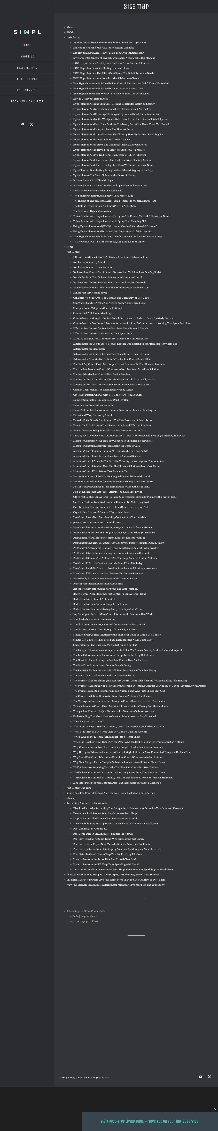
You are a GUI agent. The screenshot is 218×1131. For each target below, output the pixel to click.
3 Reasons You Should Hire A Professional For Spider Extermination (110, 257)
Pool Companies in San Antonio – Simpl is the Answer (103, 834)
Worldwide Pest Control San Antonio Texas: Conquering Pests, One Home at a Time (119, 773)
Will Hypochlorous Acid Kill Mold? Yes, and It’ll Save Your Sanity (109, 242)
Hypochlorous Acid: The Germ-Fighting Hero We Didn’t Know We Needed (114, 165)
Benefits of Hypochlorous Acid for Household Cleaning (103, 48)
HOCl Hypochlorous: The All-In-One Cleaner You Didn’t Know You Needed (114, 73)
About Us (71, 27)
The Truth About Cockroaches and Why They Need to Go (104, 676)
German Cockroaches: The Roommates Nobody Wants (103, 390)
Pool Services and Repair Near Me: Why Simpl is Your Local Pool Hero (111, 844)
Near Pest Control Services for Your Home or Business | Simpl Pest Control (113, 482)
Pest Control (73, 252)
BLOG (69, 32)
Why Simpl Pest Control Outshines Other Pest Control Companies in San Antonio (118, 757)
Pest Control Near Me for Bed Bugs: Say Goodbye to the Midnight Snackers (114, 533)
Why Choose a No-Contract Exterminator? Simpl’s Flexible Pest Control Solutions (118, 747)
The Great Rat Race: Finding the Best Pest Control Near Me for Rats (109, 660)
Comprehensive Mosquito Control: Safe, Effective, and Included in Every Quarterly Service (123, 318)
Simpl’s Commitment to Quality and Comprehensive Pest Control (109, 624)
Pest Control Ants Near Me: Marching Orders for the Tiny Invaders (109, 517)
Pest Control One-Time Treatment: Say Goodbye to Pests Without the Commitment (118, 543)
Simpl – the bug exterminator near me (94, 619)
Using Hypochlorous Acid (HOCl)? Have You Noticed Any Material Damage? (115, 226)
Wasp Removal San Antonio (88, 721)
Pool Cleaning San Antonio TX (90, 829)
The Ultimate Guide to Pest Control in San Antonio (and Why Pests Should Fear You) (119, 691)
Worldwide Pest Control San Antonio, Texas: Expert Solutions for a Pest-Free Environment (123, 778)
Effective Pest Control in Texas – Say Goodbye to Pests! (103, 334)
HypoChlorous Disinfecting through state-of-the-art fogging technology (113, 170)
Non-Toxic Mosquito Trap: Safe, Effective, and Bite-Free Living (107, 492)
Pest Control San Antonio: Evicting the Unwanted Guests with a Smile (111, 553)
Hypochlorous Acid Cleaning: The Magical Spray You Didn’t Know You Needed (116, 114)
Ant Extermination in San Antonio (92, 267)
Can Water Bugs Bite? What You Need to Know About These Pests (109, 303)
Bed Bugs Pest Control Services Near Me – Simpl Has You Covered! (109, 282)
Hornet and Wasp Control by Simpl (92, 415)
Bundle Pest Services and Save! (90, 293)
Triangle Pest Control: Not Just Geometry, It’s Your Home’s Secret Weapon (113, 711)
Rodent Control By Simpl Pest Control (94, 599)
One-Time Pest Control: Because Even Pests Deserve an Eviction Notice (112, 507)
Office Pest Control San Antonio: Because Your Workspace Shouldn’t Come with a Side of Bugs (124, 497)
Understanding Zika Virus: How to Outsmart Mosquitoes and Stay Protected (114, 716)
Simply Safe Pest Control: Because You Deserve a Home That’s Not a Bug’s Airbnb (110, 793)
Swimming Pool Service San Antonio (86, 803)
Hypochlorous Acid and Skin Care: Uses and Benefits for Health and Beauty (114, 104)
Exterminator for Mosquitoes (89, 349)
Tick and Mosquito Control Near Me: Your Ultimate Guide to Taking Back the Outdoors (120, 706)
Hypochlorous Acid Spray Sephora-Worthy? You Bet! (102, 140)
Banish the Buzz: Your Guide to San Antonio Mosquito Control (107, 277)
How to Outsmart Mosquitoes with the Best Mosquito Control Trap (109, 431)
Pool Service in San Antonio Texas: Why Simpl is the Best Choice (108, 839)
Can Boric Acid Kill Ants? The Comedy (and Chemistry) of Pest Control (112, 298)
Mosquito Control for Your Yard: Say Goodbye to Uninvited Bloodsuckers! (113, 441)
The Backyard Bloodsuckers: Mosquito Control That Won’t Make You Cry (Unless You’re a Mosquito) (127, 650)
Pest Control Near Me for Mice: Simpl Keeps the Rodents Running (109, 538)
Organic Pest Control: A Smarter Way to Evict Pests (101, 512)
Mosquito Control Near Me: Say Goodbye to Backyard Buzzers (107, 456)
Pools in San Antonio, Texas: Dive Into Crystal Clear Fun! (104, 859)
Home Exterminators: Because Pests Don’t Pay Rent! (101, 400)
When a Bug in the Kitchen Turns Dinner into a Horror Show (106, 737)
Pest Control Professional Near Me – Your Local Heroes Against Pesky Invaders (116, 548)
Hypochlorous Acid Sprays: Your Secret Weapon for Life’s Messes (109, 150)
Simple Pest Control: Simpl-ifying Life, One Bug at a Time (105, 630)
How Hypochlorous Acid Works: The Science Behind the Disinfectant (111, 94)
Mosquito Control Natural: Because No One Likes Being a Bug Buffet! (110, 451)
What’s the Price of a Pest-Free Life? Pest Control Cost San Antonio (110, 732)
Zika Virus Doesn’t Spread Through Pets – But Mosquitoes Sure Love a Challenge (117, 783)
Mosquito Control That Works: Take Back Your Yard (101, 471)
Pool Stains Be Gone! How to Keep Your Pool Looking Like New (107, 854)
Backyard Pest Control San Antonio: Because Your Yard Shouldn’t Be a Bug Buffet (117, 272)
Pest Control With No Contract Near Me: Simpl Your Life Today (107, 563)
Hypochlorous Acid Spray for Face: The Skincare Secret (103, 129)
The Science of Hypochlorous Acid (92, 211)
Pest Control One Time (78, 788)
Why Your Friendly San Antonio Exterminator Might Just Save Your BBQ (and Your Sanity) (115, 885)
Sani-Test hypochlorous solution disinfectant (97, 191)
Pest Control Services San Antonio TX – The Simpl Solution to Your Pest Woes (115, 558)
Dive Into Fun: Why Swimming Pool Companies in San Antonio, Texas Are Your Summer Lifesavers (128, 808)
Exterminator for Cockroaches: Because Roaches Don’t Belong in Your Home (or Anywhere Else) (125, 344)
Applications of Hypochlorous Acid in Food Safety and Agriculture (109, 43)
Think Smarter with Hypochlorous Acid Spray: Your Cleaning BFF (109, 221)
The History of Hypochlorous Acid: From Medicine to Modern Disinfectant (114, 201)
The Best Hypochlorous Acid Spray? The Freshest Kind (103, 196)
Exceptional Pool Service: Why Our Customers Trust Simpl (105, 813)
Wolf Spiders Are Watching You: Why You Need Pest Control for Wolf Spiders (115, 767)
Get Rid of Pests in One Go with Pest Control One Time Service (107, 395)
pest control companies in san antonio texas (97, 522)
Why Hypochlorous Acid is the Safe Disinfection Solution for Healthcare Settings (117, 237)
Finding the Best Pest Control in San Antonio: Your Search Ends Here (111, 385)
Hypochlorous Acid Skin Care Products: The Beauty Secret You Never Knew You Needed (121, 124)
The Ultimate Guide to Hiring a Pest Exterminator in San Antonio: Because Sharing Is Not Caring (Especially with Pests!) (139, 686)
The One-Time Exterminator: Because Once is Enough (102, 665)
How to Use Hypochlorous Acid (90, 99)
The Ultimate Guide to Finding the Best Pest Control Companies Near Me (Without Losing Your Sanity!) (130, 681)
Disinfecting (73, 37)
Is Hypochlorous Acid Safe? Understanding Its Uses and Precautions (110, 186)
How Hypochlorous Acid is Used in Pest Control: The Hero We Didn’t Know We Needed (121, 83)
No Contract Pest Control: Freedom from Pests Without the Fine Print (111, 487)
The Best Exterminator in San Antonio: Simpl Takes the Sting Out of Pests (113, 655)
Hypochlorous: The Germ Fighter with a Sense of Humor (104, 175)
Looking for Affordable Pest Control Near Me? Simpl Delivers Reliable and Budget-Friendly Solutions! (129, 436)
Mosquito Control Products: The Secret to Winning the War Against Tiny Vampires (118, 461)
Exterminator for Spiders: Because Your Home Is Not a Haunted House (111, 354)
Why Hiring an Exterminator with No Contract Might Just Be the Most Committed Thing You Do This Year (131, 752)
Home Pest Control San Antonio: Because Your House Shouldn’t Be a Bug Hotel (116, 410)
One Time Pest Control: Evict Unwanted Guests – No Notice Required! (111, 502)
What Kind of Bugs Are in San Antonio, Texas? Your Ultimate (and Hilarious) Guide (118, 727)
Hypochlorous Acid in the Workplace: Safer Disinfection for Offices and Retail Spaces (120, 119)
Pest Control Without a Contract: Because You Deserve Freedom (108, 573)
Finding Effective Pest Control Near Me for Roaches (101, 374)
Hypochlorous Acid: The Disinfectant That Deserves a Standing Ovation (112, 160)
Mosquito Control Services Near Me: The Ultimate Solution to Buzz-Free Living (116, 466)
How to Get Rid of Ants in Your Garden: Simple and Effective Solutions (112, 425)
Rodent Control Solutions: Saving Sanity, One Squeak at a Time (107, 609)
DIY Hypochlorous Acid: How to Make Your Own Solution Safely (108, 53)
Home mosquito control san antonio (93, 405)
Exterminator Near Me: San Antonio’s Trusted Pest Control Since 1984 (111, 359)
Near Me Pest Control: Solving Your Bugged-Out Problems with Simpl (111, 476)
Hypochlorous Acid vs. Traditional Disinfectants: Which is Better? (109, 155)
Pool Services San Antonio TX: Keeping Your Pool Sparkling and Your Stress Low (117, 849)
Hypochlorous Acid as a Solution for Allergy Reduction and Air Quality (112, 109)
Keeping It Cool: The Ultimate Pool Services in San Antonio (105, 818)
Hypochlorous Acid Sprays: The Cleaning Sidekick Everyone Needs (110, 145)
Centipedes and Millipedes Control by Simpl (97, 308)
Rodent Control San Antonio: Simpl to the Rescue (100, 604)
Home (69, 247)
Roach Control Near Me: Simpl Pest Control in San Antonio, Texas (109, 594)
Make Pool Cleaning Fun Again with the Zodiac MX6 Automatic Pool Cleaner (115, 824)
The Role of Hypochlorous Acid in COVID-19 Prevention (104, 206)
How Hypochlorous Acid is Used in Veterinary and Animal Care (108, 89)
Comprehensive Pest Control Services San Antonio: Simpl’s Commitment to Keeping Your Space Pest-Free (131, 323)
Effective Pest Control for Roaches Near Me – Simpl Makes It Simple (110, 328)
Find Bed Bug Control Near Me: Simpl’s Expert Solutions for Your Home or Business (119, 364)
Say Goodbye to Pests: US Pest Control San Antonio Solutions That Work (112, 614)
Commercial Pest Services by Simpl (92, 313)
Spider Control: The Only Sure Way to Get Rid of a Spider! (105, 645)
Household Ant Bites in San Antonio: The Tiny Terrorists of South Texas (112, 420)
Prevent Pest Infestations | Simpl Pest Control (98, 584)
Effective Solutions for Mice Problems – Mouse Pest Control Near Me (111, 339)
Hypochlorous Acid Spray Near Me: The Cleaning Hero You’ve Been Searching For (118, 134)
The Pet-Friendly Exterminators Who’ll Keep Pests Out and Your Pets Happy (114, 670)
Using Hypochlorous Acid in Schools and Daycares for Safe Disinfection (112, 231)
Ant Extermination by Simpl (89, 262)
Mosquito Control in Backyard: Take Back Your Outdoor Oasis (106, 446)
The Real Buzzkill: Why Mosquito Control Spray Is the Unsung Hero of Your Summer (112, 875)
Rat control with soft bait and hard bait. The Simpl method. (105, 589)
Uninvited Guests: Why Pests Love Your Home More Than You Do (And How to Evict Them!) (116, 880)
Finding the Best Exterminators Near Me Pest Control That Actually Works (114, 379)
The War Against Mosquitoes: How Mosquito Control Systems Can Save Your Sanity (119, 701)
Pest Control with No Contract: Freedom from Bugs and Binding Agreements (115, 568)
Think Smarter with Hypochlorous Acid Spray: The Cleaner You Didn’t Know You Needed (122, 216)
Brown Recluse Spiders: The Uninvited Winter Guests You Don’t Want (111, 288)
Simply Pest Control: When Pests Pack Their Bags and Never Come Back (112, 640)
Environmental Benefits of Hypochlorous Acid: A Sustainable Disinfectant (114, 58)
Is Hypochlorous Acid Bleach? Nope (93, 180)
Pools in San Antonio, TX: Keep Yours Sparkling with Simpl (106, 864)
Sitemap (64, 1077)
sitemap (70, 798)
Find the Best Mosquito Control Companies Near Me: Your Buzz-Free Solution (116, 369)
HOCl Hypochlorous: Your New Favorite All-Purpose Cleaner (106, 78)
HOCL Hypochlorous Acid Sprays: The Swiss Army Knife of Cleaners (111, 63)
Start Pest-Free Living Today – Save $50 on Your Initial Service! (149, 1121)
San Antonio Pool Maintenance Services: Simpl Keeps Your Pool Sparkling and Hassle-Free (123, 870)
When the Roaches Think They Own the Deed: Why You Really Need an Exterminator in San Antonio (128, 742)
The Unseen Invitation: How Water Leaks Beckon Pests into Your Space (112, 696)
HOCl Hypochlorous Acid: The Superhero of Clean (101, 68)
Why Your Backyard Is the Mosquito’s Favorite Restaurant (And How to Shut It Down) (119, 762)
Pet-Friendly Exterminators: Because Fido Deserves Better (105, 579)
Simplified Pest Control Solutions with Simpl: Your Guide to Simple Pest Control (117, 635)
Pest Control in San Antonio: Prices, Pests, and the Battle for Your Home (112, 528)
